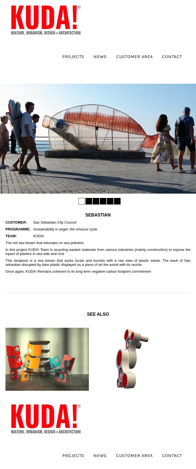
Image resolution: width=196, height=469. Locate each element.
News (100, 56)
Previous (6, 137)
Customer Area (134, 56)
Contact (172, 56)
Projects (73, 56)
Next (189, 137)
